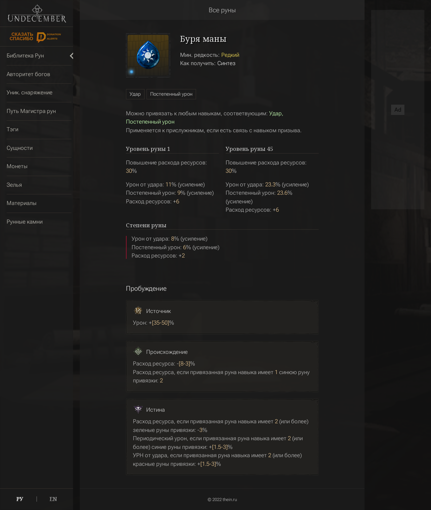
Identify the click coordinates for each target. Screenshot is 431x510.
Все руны (222, 10)
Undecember (36, 13)
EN (53, 499)
